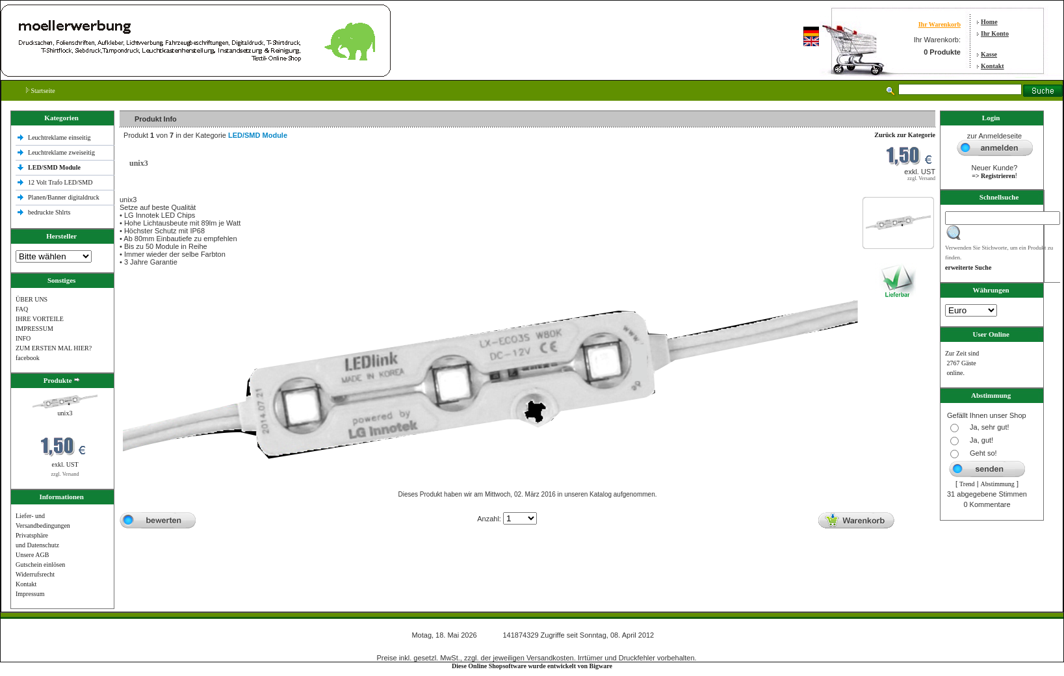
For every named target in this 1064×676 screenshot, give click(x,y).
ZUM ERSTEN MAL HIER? (54, 348)
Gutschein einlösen (40, 564)
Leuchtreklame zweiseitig (62, 152)
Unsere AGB (32, 554)
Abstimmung (998, 484)
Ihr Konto (995, 33)
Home (989, 21)
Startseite (40, 90)
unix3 (65, 413)
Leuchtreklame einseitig (60, 137)
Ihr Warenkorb (939, 24)
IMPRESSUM (34, 328)
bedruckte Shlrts (49, 212)
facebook (28, 357)
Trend (967, 484)
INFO (23, 338)
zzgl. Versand (65, 474)
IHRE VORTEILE (40, 318)
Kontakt (992, 66)
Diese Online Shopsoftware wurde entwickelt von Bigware (532, 666)
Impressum (30, 593)
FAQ (22, 309)
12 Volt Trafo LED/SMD (60, 182)
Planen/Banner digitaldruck (63, 197)
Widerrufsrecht (35, 574)
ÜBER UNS (31, 299)
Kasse (989, 54)
